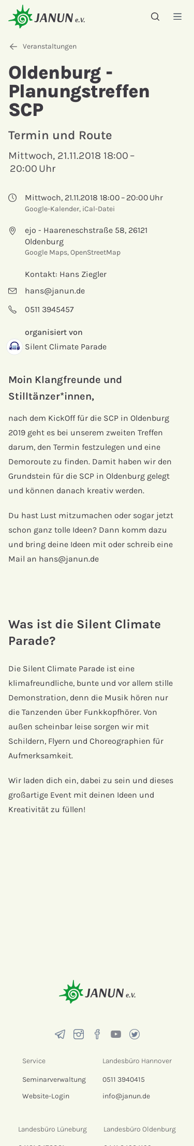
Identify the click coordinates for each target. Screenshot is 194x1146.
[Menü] (177, 16)
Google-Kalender (52, 208)
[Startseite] (46, 16)
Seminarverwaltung (54, 1079)
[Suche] (155, 16)
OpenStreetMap (95, 252)
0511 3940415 (123, 1079)
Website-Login (45, 1096)
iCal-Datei (98, 208)
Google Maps (46, 252)
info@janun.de (126, 1096)
